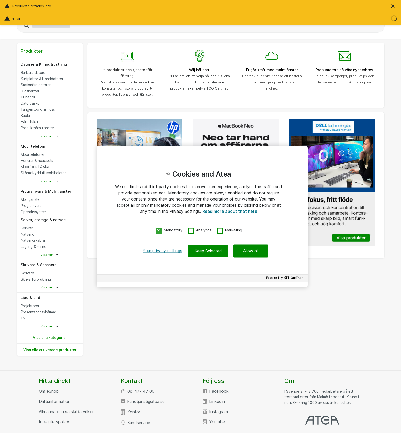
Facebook (219, 391)
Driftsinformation (54, 401)
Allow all (250, 250)
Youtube (217, 421)
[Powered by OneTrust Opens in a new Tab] (285, 279)
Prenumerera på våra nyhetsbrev (344, 70)
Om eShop (49, 391)
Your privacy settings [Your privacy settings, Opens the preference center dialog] (162, 250)
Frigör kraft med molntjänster (272, 70)
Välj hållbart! (199, 70)
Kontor (133, 411)
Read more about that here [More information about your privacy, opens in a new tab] (229, 211)
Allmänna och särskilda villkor (66, 411)
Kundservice (138, 422)
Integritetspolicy (54, 421)
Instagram (218, 411)
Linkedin (217, 401)
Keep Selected (208, 250)
